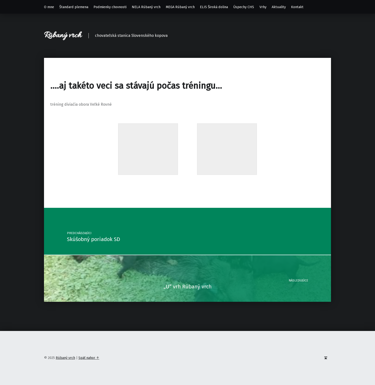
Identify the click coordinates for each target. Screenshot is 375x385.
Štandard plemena (73, 7)
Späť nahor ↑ (88, 358)
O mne (49, 7)
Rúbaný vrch (62, 35)
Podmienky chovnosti (110, 7)
